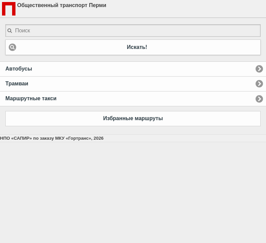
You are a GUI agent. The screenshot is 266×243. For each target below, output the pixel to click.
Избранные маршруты (133, 118)
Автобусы (18, 69)
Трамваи (16, 83)
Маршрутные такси (30, 98)
